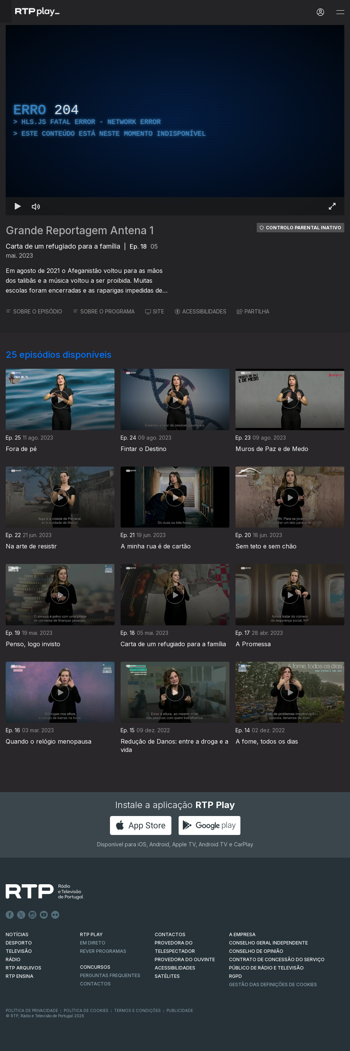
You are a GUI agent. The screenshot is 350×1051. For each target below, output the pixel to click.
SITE (154, 311)
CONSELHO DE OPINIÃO (256, 951)
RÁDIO (13, 959)
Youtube (44, 915)
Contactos (95, 984)
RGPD (235, 976)
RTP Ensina (19, 976)
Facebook (10, 915)
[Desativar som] (36, 206)
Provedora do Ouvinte (185, 959)
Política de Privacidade (32, 1010)
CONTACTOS (170, 934)
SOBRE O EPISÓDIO (34, 311)
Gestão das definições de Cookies (273, 984)
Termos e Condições (137, 1010)
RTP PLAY (91, 934)
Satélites (167, 976)
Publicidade (179, 1010)
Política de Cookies (86, 1010)
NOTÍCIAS (17, 934)
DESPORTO (19, 943)
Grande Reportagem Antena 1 (80, 230)
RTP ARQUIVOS (23, 968)
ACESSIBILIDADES (200, 311)
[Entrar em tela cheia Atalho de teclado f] (332, 206)
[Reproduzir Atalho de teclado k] (18, 206)
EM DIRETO (92, 943)
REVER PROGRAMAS (103, 951)
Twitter (21, 915)
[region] (175, 120)
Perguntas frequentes (110, 975)
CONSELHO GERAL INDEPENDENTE (268, 943)
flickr (55, 915)
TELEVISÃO (19, 951)
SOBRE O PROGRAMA (104, 311)
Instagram (32, 915)
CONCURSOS (95, 967)
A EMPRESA (242, 934)
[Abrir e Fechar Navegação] (340, 12)
